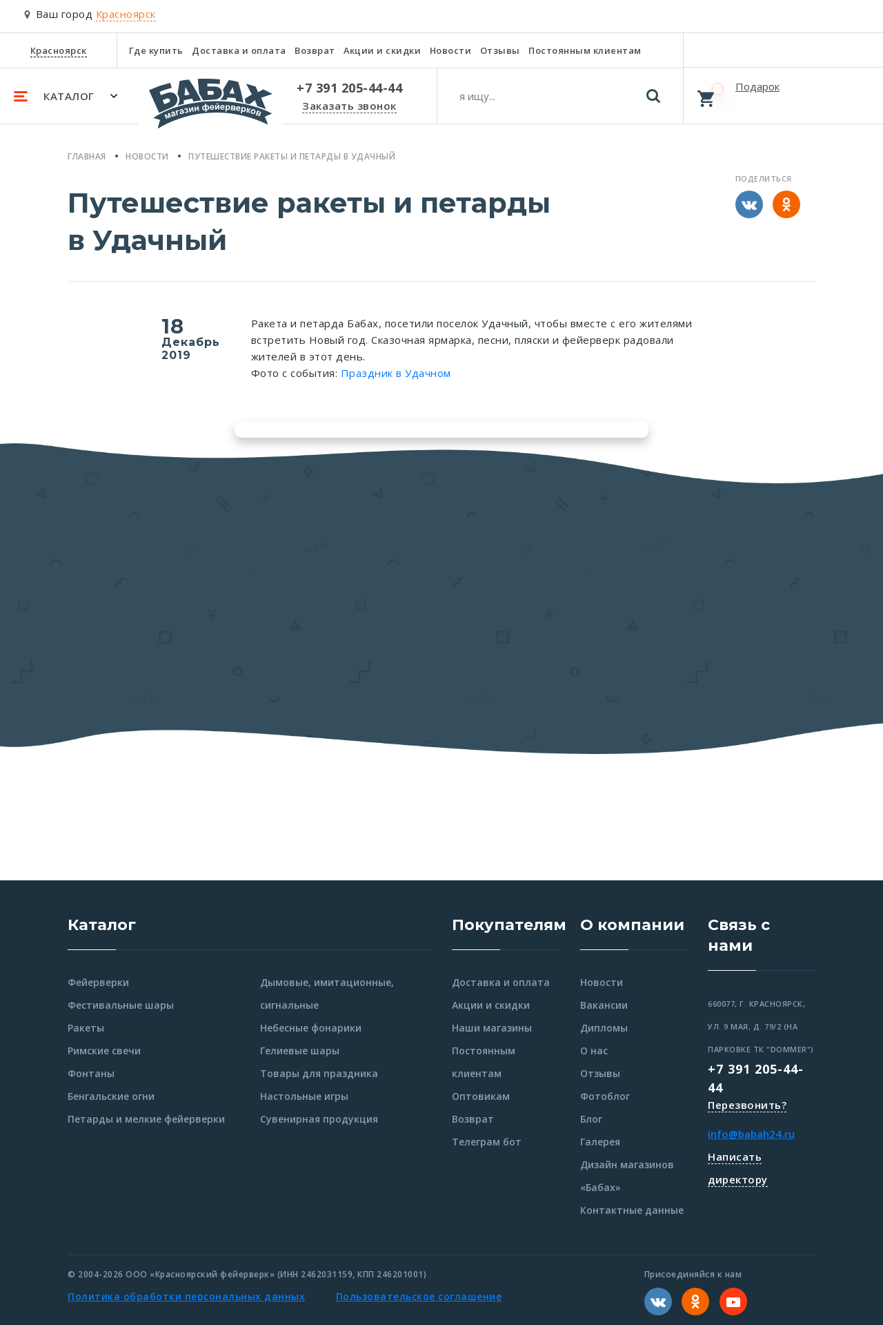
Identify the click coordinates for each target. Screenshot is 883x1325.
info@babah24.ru (751, 1134)
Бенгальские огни (111, 1096)
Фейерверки (98, 982)
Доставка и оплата (239, 50)
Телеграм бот (487, 1141)
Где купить (156, 50)
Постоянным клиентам (585, 50)
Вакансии (604, 1005)
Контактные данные (632, 1210)
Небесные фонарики (310, 1027)
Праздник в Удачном (396, 373)
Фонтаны (91, 1073)
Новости (451, 50)
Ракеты (86, 1027)
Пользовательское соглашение (419, 1296)
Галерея (600, 1141)
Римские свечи (104, 1050)
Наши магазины (492, 1027)
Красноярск (58, 50)
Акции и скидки (382, 50)
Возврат (315, 50)
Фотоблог (605, 1096)
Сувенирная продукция (319, 1118)
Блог (591, 1118)
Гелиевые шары (299, 1050)
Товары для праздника (319, 1073)
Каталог (102, 925)
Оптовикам (481, 1096)
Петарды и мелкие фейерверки (146, 1118)
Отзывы (500, 50)
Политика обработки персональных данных (186, 1296)
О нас (594, 1050)
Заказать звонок (349, 106)
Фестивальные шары (121, 1005)
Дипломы (604, 1027)
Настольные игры (304, 1096)
